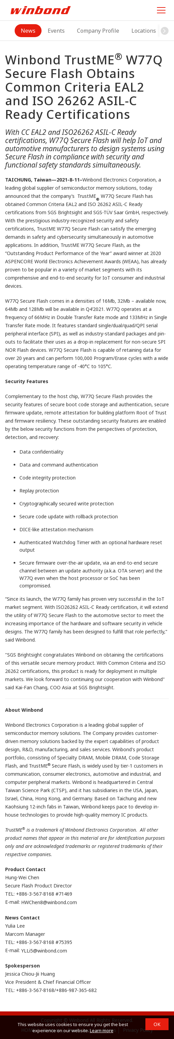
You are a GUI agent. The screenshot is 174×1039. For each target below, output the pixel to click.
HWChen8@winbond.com (49, 902)
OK (157, 1024)
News (28, 30)
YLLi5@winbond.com (44, 950)
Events (56, 30)
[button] (164, 30)
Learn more (101, 1030)
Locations (143, 30)
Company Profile (98, 30)
